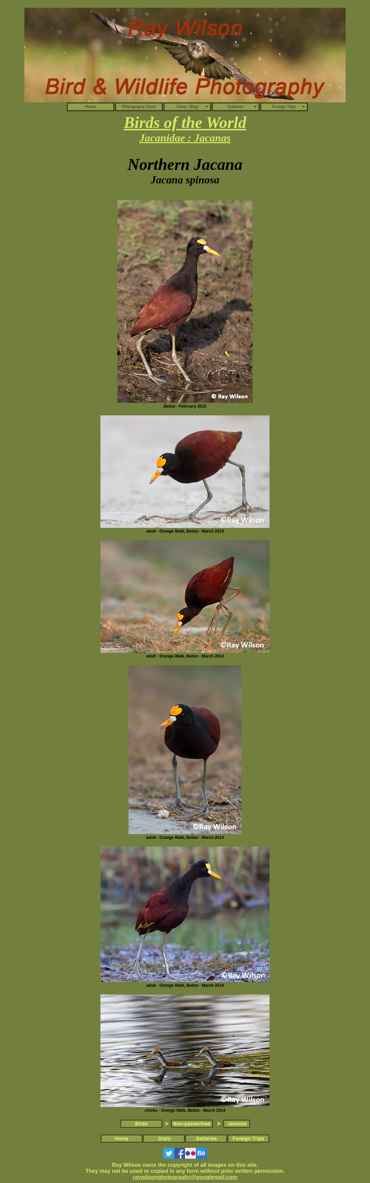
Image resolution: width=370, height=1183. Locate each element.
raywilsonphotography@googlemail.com (185, 1177)
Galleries (236, 106)
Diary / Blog (187, 106)
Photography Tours (139, 106)
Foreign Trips (284, 106)
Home (90, 106)
